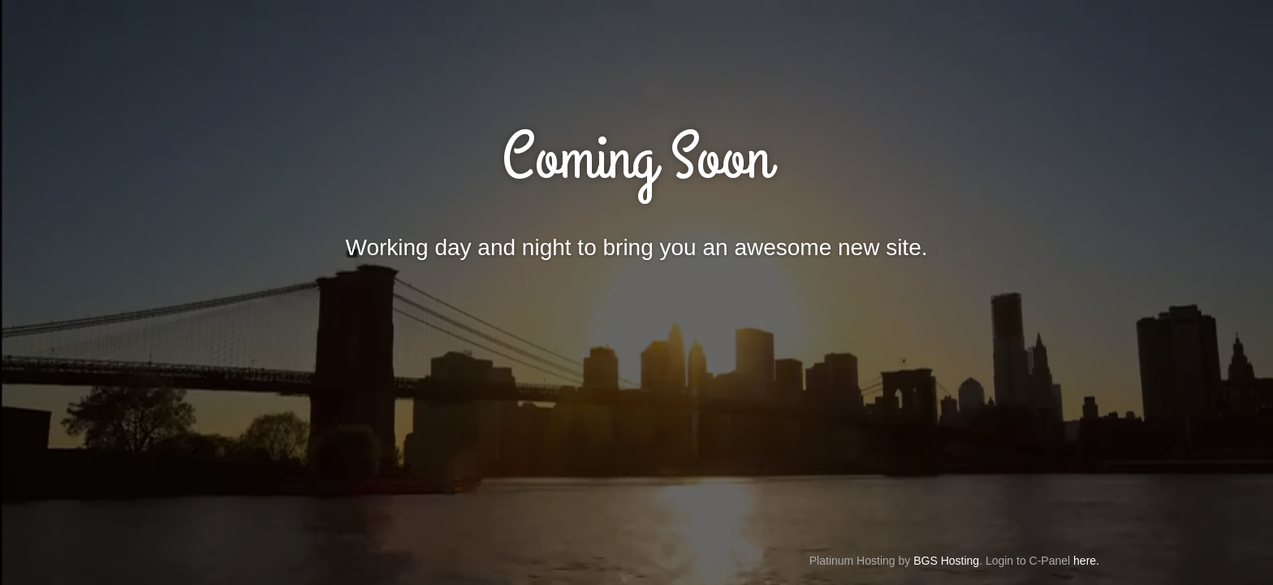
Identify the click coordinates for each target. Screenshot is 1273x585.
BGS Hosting (946, 560)
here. (1086, 560)
